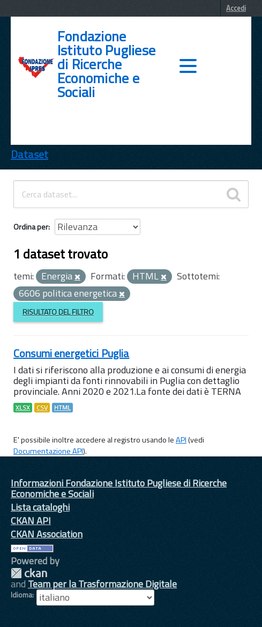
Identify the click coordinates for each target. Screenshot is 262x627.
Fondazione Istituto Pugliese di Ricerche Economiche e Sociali (106, 64)
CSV (42, 407)
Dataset (29, 154)
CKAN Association (47, 534)
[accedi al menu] (188, 66)
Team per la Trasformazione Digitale (102, 584)
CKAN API (31, 520)
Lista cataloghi (40, 507)
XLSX (23, 407)
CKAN (29, 573)
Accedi (236, 8)
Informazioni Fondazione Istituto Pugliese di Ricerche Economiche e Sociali (119, 488)
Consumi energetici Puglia (71, 353)
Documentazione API (48, 451)
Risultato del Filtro (58, 312)
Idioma (21, 594)
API (181, 440)
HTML (62, 407)
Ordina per (30, 226)
